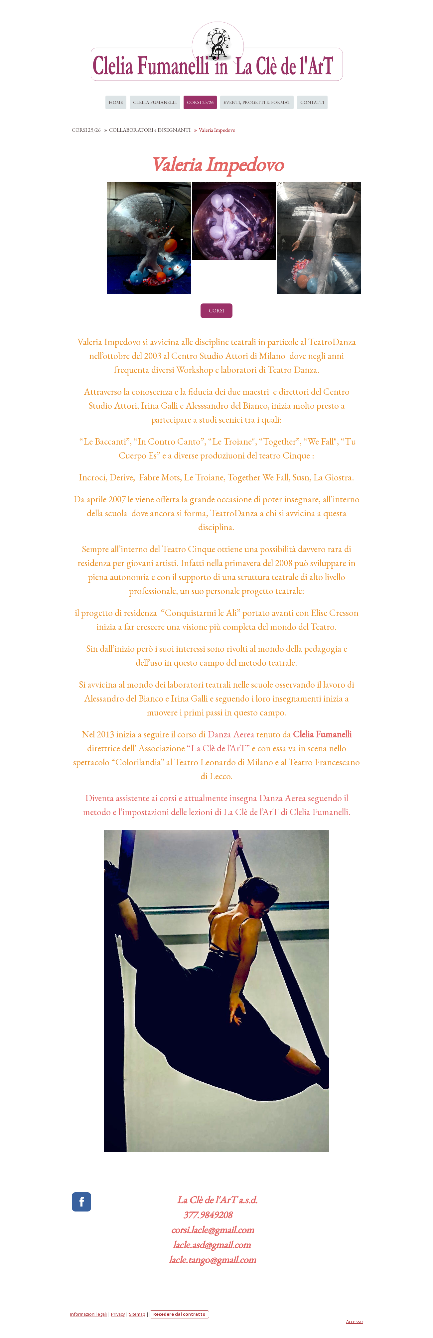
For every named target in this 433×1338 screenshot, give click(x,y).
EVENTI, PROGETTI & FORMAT (256, 102)
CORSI (216, 310)
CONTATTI (312, 102)
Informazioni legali (88, 1314)
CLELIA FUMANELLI (155, 102)
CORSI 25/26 (200, 102)
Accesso (354, 1321)
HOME (116, 102)
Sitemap (137, 1314)
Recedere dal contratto (179, 1314)
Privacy (118, 1314)
